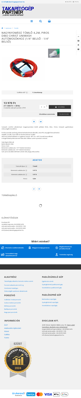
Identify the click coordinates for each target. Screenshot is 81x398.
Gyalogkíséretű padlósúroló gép (52, 284)
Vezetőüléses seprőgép (49, 305)
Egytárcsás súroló (47, 281)
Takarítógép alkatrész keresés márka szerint (18, 281)
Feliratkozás (64, 114)
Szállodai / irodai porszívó (12, 300)
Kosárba (61, 107)
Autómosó (8, 28)
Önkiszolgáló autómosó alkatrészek (15, 291)
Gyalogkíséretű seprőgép (50, 302)
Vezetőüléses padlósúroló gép (52, 288)
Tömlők (16, 28)
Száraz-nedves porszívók (12, 303)
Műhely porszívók (10, 306)
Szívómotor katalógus (11, 288)
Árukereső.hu (18, 395)
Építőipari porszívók (10, 309)
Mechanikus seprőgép (49, 299)
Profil (76, 2)
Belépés (66, 2)
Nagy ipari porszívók (10, 312)
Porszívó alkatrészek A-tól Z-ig (14, 285)
